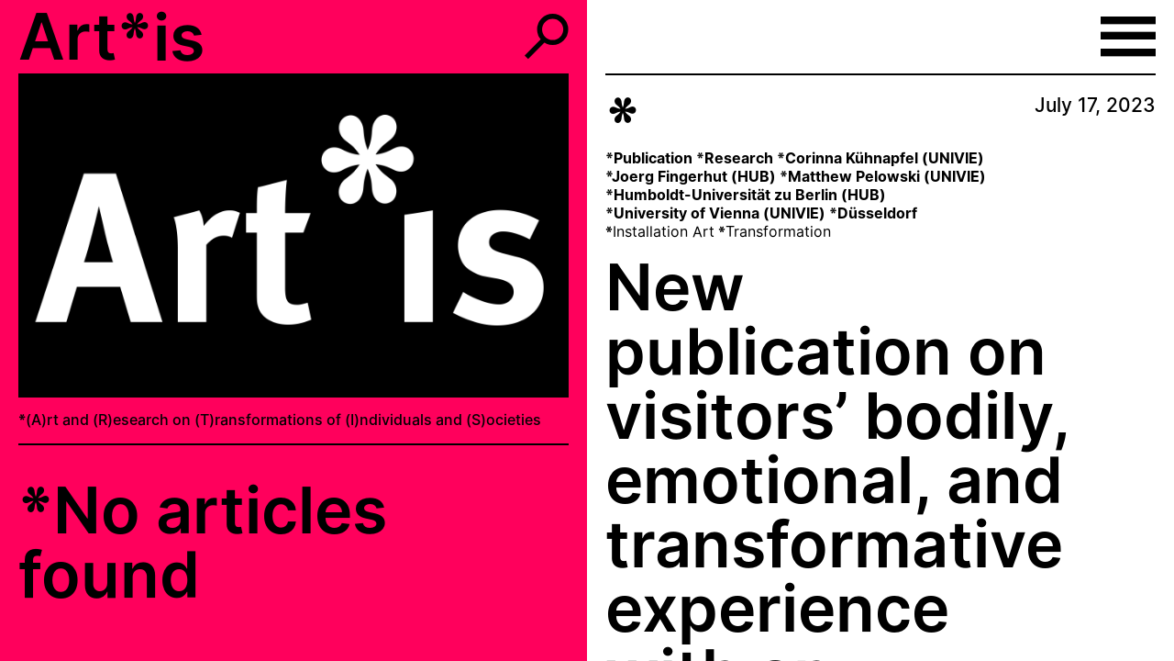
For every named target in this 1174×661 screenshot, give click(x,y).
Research (738, 158)
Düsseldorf (877, 213)
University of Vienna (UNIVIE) (719, 213)
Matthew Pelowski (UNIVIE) (887, 176)
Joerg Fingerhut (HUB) (694, 176)
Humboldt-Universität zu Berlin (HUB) (750, 194)
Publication (653, 158)
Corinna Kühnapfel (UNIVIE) (884, 158)
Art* (85, 37)
